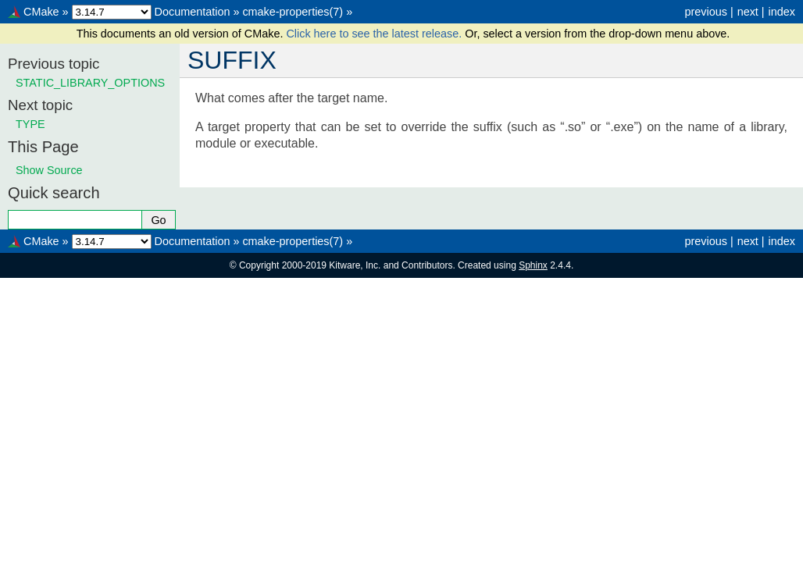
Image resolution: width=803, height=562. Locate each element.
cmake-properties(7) (292, 11)
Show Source (49, 170)
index (782, 11)
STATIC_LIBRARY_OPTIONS (90, 82)
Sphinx (533, 265)
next (747, 11)
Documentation (192, 11)
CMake (41, 11)
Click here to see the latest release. (375, 33)
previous (705, 11)
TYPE (30, 124)
